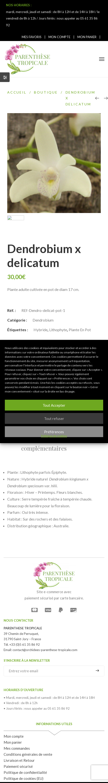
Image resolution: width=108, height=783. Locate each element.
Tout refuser (54, 418)
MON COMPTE (59, 37)
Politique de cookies (54, 436)
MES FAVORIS (31, 37)
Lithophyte (58, 310)
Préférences (54, 432)
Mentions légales (56, 773)
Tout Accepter (54, 405)
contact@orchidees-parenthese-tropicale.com (45, 630)
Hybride (40, 310)
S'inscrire (97, 651)
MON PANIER (86, 37)
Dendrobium (43, 300)
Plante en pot (80, 310)
